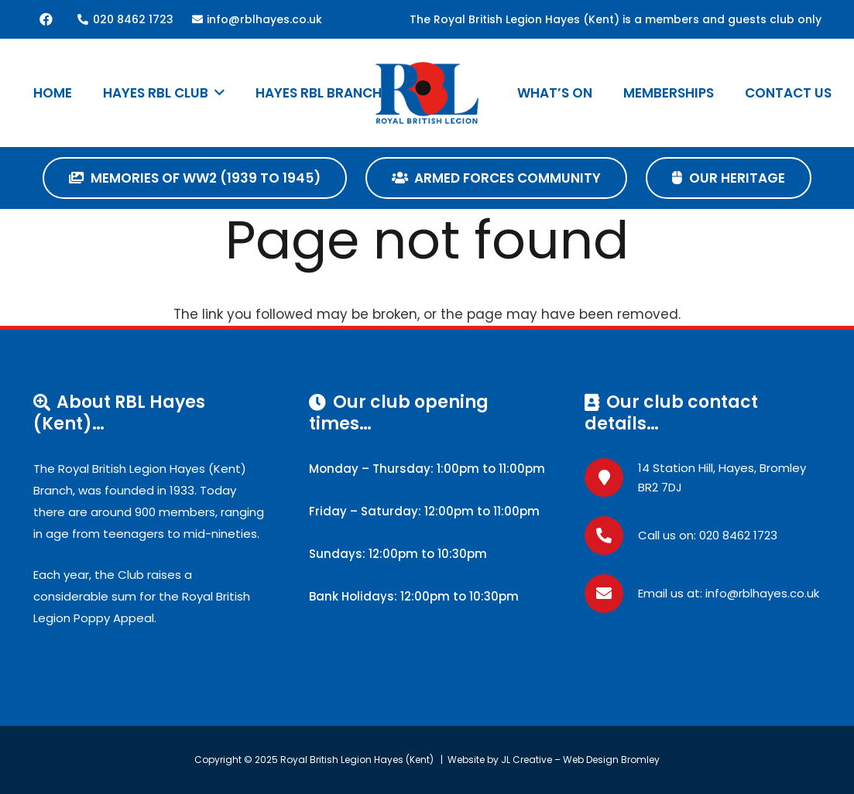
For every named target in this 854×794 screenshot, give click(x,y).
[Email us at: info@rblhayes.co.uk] (611, 593)
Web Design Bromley (611, 759)
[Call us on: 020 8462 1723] (611, 535)
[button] (216, 93)
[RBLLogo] (427, 93)
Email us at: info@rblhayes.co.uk (728, 593)
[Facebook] (46, 19)
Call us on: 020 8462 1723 (707, 535)
